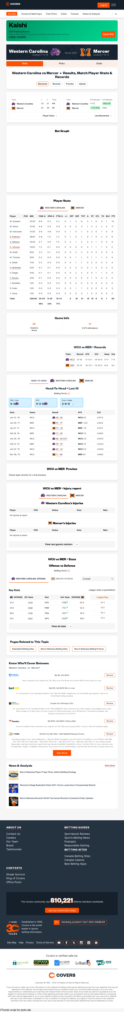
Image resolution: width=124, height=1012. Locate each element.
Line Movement (102, 115)
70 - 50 (59, 428)
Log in (103, 5)
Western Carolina (28, 51)
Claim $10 (108, 34)
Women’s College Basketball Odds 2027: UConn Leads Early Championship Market (57, 785)
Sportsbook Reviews (77, 833)
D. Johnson (15, 247)
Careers (11, 837)
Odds (64, 13)
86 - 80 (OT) (61, 438)
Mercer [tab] (77, 208)
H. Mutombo (15, 267)
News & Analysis (91, 13)
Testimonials (13, 849)
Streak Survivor (15, 874)
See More (62, 753)
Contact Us (13, 833)
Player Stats (48, 115)
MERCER (77, 495)
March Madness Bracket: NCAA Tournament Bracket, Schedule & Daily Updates (56, 798)
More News (110, 765)
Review (109, 675)
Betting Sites (75, 849)
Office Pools (13, 882)
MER (72, 365)
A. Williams (15, 242)
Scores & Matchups (31, 13)
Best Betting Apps (75, 863)
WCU (72, 359)
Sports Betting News (77, 837)
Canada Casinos (74, 859)
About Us (13, 827)
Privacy (30, 942)
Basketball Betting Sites (23, 649)
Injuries (82, 84)
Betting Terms (62, 393)
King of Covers (15, 878)
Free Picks (51, 13)
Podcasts (70, 841)
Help (21, 942)
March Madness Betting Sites (54, 649)
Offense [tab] (28, 579)
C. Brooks (14, 278)
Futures (75, 13)
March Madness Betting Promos (89, 649)
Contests (14, 868)
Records (57, 84)
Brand (9, 845)
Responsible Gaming (76, 845)
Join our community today (62, 910)
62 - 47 (59, 422)
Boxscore (42, 84)
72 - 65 (59, 433)
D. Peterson (15, 237)
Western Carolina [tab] (52, 208)
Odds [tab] (99, 63)
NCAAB (12, 13)
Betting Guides (76, 827)
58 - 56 (59, 417)
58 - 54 (59, 444)
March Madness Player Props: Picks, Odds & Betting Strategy (48, 772)
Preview (70, 84)
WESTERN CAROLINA (54, 495)
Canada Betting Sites (77, 856)
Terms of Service (45, 942)
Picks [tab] (62, 63)
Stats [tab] (25, 63)
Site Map (11, 942)
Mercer (101, 51)
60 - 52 (59, 449)
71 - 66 (59, 454)
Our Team (12, 841)
